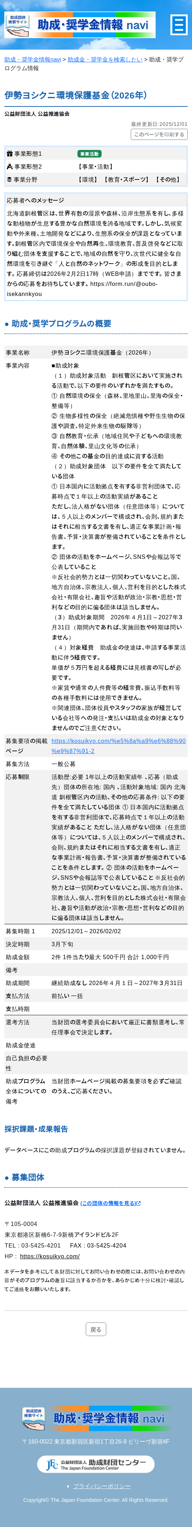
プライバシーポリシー (102, 1486)
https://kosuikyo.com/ (50, 1256)
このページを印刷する (159, 134)
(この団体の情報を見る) (110, 1203)
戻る (96, 1329)
